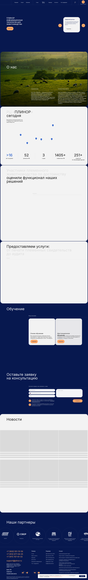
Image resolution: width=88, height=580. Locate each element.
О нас (32, 553)
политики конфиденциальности (56, 576)
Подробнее (68, 28)
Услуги (61, 551)
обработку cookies (65, 575)
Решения (48, 551)
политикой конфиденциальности (12, 578)
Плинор (33, 551)
